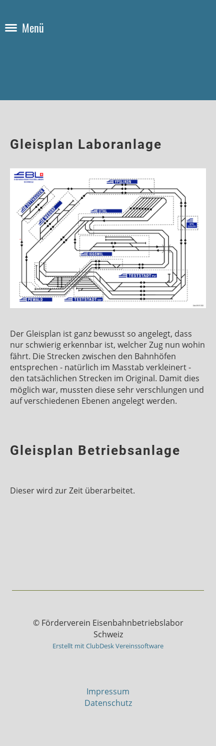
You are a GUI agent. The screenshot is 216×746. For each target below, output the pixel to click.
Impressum (108, 691)
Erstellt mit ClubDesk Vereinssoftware (108, 645)
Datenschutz (108, 702)
